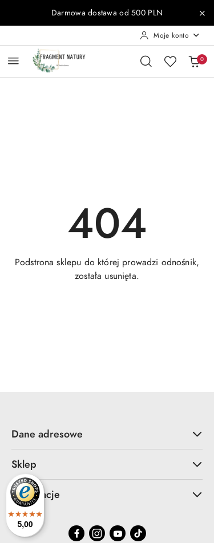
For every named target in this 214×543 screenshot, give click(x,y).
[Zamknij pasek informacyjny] (202, 13)
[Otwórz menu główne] (13, 60)
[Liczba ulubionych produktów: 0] (170, 61)
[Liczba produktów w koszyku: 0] (194, 61)
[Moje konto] (170, 35)
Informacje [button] (107, 494)
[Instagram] (97, 533)
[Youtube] (118, 533)
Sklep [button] (107, 464)
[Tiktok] (138, 533)
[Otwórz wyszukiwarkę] (146, 61)
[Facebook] (76, 533)
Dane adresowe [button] (107, 434)
